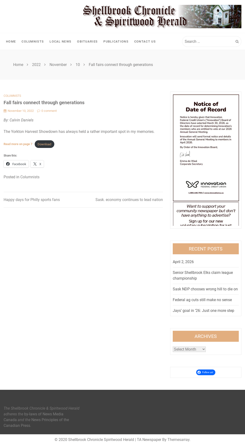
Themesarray (178, 439)
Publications (115, 41)
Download (44, 144)
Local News (60, 41)
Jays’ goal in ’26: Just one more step (203, 310)
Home (11, 41)
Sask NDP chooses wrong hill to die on (205, 289)
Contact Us (145, 41)
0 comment (47, 111)
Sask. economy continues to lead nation (129, 199)
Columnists (33, 41)
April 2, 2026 (183, 262)
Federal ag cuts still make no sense (202, 300)
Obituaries (87, 41)
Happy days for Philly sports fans (32, 199)
